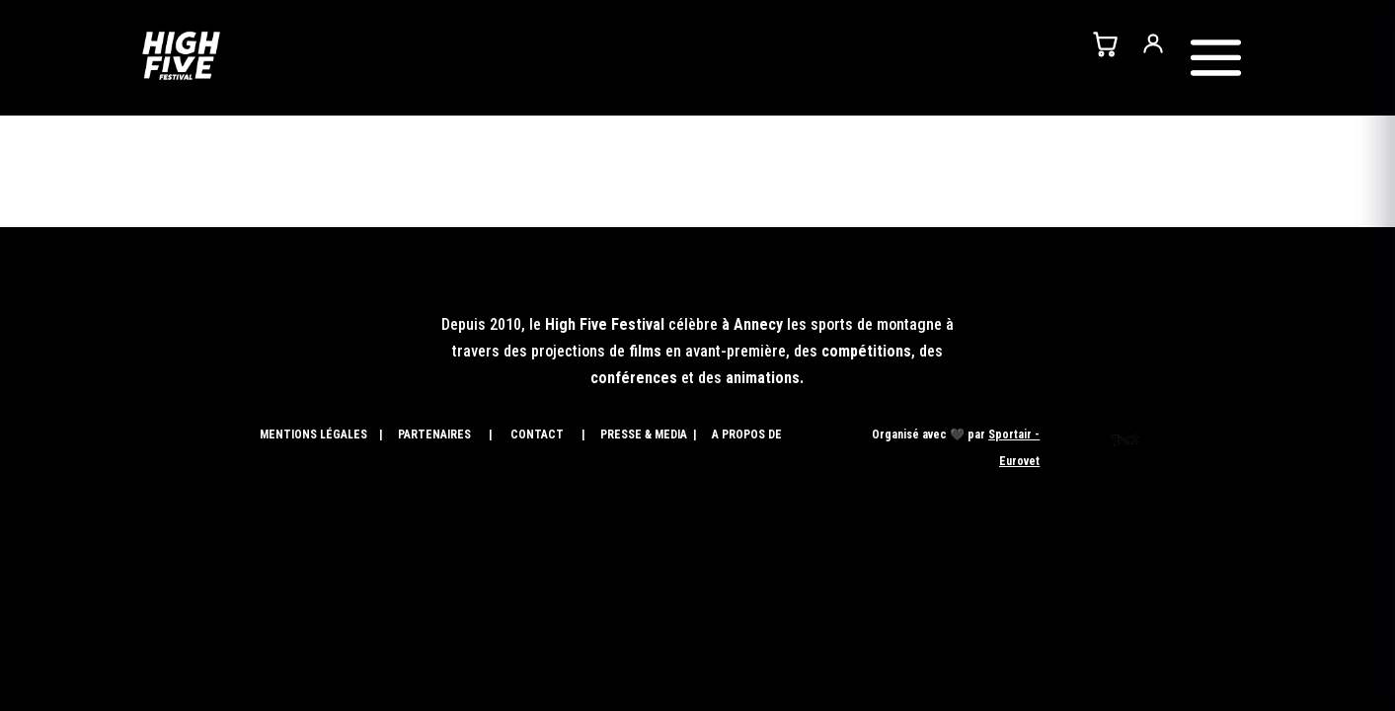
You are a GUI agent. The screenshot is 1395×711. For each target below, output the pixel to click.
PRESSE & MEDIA (645, 434)
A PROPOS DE (748, 434)
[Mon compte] (1153, 44)
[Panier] (1104, 44)
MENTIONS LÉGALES (313, 434)
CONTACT (535, 434)
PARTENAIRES (434, 434)
